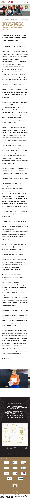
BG (23, 2)
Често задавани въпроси (7, 453)
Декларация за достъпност (19, 453)
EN (25, 2)
